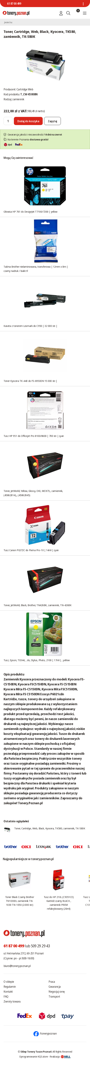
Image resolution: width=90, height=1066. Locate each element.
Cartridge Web (25, 89)
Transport (54, 996)
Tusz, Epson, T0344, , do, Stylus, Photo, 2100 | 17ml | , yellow (37, 660)
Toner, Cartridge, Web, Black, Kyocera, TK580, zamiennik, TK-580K (49, 828)
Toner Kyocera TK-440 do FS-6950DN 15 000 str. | (30, 381)
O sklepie (9, 982)
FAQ (6, 996)
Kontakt (8, 991)
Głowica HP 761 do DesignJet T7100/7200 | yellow (30, 211)
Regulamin (10, 987)
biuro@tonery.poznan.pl (17, 966)
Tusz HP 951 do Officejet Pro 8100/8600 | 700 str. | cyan (34, 436)
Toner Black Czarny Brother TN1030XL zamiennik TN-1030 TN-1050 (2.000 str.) (19, 900)
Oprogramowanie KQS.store (33, 1056)
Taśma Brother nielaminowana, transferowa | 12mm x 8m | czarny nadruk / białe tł (36, 269)
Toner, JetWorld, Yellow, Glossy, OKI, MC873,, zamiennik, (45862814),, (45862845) (33, 493)
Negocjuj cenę (57, 991)
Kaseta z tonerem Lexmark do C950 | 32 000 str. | (30, 326)
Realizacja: (60, 1056)
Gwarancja (55, 987)
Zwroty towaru (12, 1001)
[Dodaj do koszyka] (28, 121)
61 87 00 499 (14, 3)
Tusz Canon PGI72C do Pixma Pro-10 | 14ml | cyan (31, 550)
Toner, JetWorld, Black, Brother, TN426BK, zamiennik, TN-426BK (38, 605)
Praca (52, 982)
